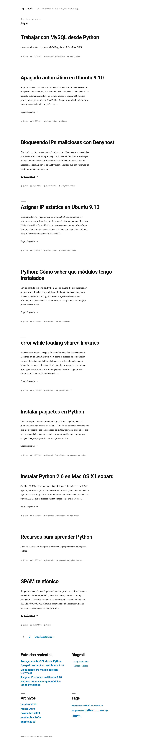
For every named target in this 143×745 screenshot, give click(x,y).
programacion (75, 455)
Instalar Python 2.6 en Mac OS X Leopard (67, 476)
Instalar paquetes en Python (52, 412)
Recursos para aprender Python (56, 537)
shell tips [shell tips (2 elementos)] (104, 710)
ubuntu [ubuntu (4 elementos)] (76, 716)
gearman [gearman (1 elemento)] (79, 705)
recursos (79, 560)
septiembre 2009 (31, 717)
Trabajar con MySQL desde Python (60, 37)
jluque (25, 56)
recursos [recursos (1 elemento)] (97, 711)
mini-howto (65, 251)
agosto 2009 (28, 721)
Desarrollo (50, 56)
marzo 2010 (28, 708)
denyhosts (65, 186)
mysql (72, 56)
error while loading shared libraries (60, 343)
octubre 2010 (28, 704)
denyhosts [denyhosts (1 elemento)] (74, 705)
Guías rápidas (60, 56)
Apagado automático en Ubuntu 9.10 (62, 78)
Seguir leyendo (29, 111)
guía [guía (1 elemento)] (83, 705)
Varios (48, 625)
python (77, 56)
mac (71, 516)
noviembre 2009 (30, 713)
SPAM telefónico (40, 581)
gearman (62, 391)
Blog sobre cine (81, 661)
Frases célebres (81, 665)
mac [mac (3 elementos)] (87, 705)
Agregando (27, 8)
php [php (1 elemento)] (102, 705)
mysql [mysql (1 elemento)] (98, 705)
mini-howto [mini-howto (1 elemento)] (94, 705)
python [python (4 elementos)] (89, 710)
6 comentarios (64, 322)
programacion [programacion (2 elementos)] (78, 710)
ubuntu (64, 121)
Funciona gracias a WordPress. (40, 736)
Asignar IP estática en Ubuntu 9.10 (60, 207)
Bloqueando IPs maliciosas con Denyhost (67, 142)
